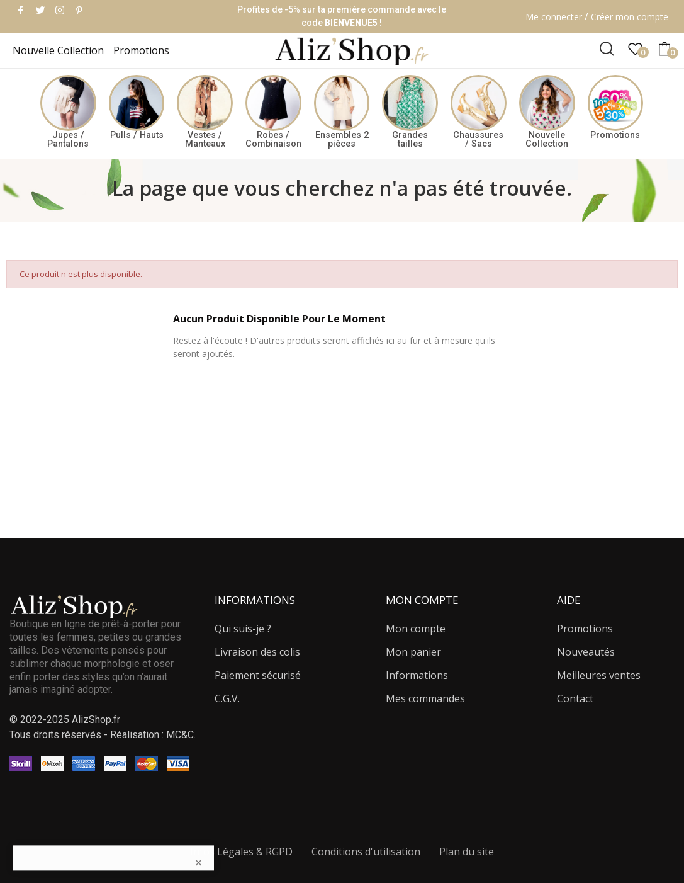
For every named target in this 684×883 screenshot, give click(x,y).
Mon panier (413, 652)
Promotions (585, 628)
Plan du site (466, 851)
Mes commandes (425, 698)
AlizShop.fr (96, 720)
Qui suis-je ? (243, 628)
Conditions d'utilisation (365, 851)
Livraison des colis (257, 652)
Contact (575, 698)
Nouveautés (586, 652)
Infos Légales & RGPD (241, 851)
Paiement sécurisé (258, 675)
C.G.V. (227, 698)
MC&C (180, 735)
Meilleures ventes (599, 675)
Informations (417, 675)
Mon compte (416, 628)
